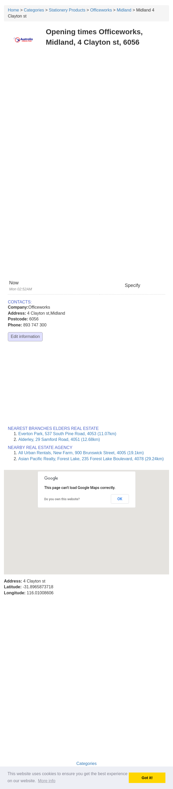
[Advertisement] (86, 88)
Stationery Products (67, 10)
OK (120, 499)
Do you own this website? (62, 499)
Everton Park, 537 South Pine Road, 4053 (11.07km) (67, 433)
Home (13, 10)
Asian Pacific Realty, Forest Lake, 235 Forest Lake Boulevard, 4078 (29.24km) (91, 459)
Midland (124, 10)
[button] (86, 517)
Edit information (25, 336)
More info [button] (46, 781)
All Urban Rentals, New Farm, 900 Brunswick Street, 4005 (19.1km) (81, 453)
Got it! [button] (147, 778)
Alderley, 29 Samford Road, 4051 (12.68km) (59, 439)
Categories (34, 10)
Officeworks (101, 10)
